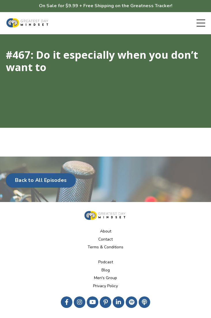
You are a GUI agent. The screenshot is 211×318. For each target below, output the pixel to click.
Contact (105, 239)
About (105, 231)
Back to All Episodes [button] (41, 180)
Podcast (105, 262)
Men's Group (105, 278)
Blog (105, 270)
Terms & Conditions (105, 247)
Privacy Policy (105, 286)
